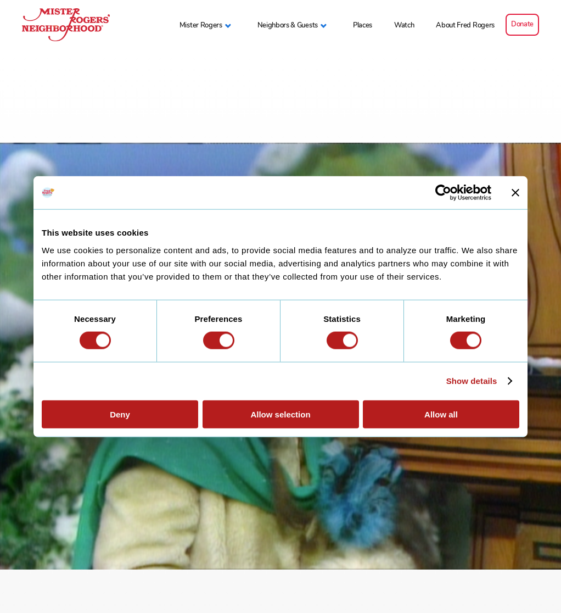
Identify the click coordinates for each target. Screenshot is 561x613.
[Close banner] (515, 193)
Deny (120, 414)
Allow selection (280, 414)
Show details (471, 381)
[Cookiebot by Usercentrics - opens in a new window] (443, 193)
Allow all (441, 414)
